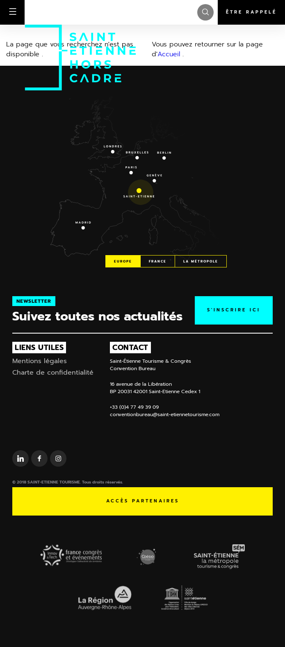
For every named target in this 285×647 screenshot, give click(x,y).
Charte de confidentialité (52, 373)
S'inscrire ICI (233, 309)
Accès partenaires (142, 500)
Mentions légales (39, 361)
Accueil (168, 54)
